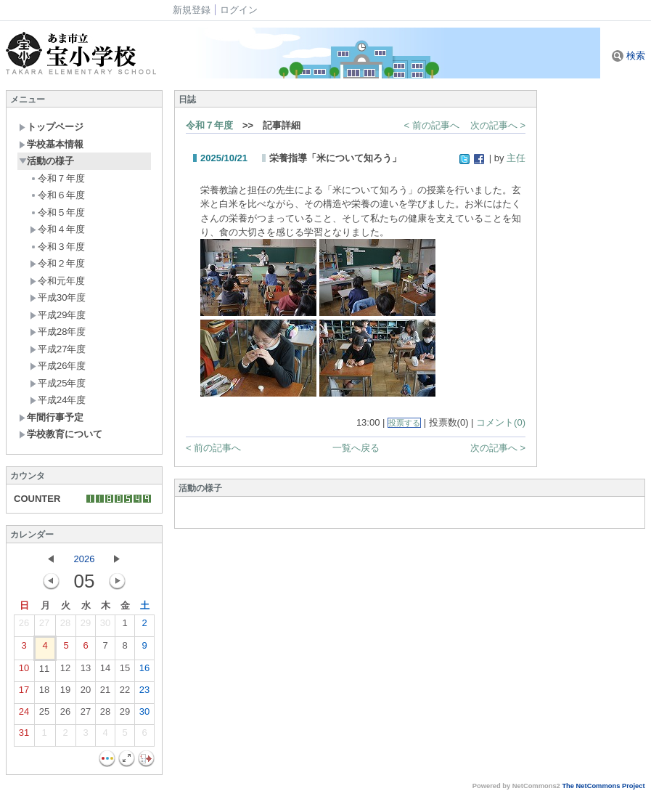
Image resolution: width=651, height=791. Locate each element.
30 (105, 626)
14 (105, 671)
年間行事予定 (51, 417)
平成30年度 (58, 297)
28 (65, 626)
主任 (516, 158)
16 (144, 671)
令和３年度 (57, 246)
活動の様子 (46, 160)
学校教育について (60, 434)
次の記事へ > (497, 125)
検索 (628, 55)
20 (86, 693)
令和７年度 (57, 178)
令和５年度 (57, 212)
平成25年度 (58, 383)
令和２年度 (57, 263)
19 (65, 693)
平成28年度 (58, 331)
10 (24, 671)
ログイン (239, 9)
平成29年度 (58, 314)
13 (86, 671)
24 (24, 714)
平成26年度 (58, 365)
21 (105, 693)
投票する (404, 422)
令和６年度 (57, 195)
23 (144, 693)
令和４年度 (57, 229)
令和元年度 (57, 280)
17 (24, 693)
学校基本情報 (51, 144)
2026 (84, 558)
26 (24, 626)
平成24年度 (58, 399)
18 (44, 693)
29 (86, 626)
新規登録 (191, 9)
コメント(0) (500, 422)
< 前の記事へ (431, 125)
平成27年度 (58, 349)
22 (125, 693)
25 (44, 714)
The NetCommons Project (603, 786)
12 (65, 671)
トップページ (51, 126)
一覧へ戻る (356, 447)
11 (44, 672)
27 (44, 626)
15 (125, 671)
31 (24, 736)
